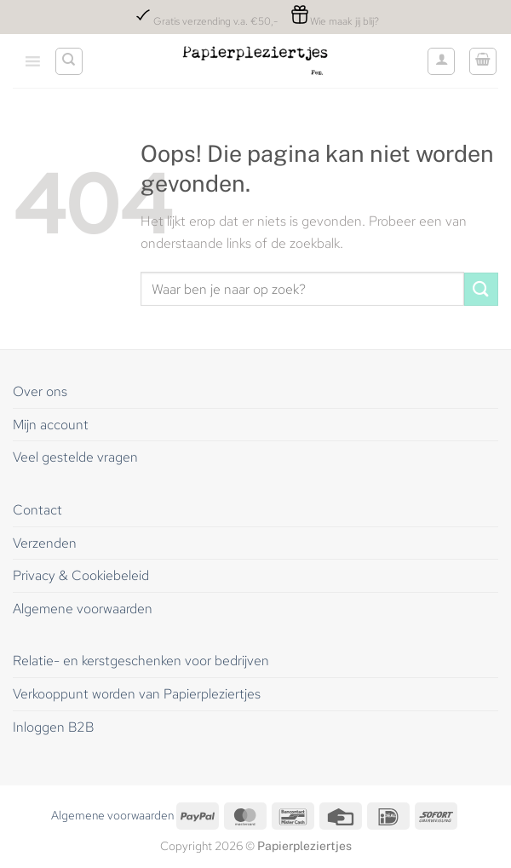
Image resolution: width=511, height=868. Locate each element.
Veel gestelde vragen (75, 457)
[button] (483, 61)
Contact (39, 510)
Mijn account (51, 425)
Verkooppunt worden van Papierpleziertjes (137, 694)
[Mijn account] (441, 61)
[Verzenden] (481, 289)
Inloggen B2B (53, 727)
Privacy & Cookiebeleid (81, 575)
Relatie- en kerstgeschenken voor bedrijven (141, 661)
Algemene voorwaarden (82, 609)
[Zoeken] (69, 61)
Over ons (40, 391)
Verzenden (45, 543)
